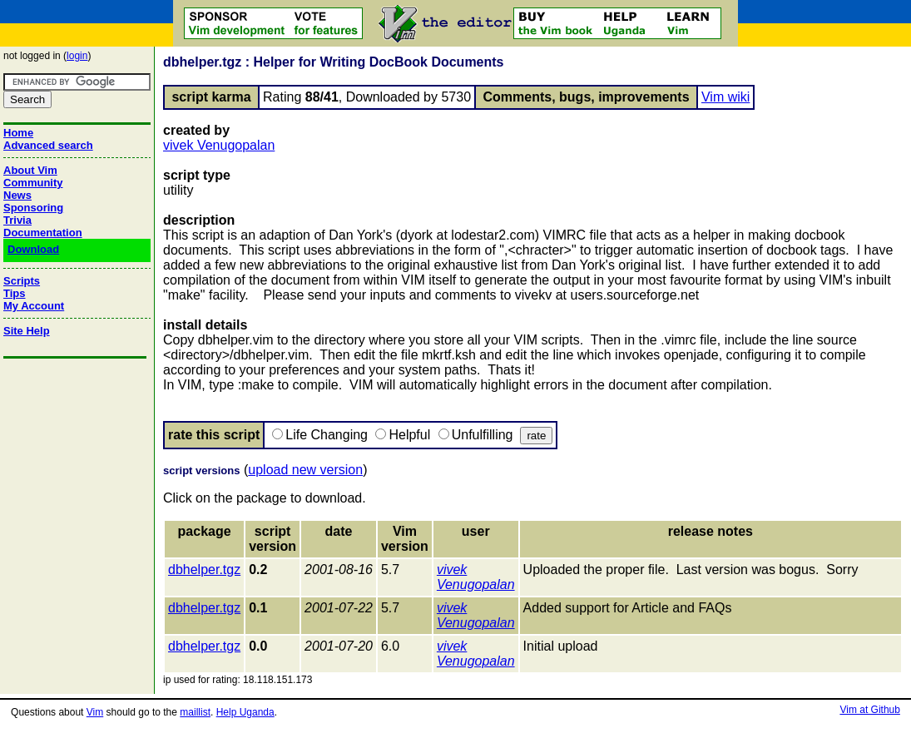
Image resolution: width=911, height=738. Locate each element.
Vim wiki (725, 97)
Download (33, 249)
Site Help (26, 330)
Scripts (21, 281)
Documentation (42, 232)
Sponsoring (33, 207)
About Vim (30, 170)
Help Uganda (245, 712)
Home (18, 132)
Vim (95, 712)
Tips (14, 293)
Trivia (17, 220)
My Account (33, 306)
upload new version (305, 470)
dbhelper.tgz (204, 569)
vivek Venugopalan (219, 145)
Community (33, 182)
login (77, 56)
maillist (195, 712)
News (17, 195)
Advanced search (48, 145)
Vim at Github (869, 710)
